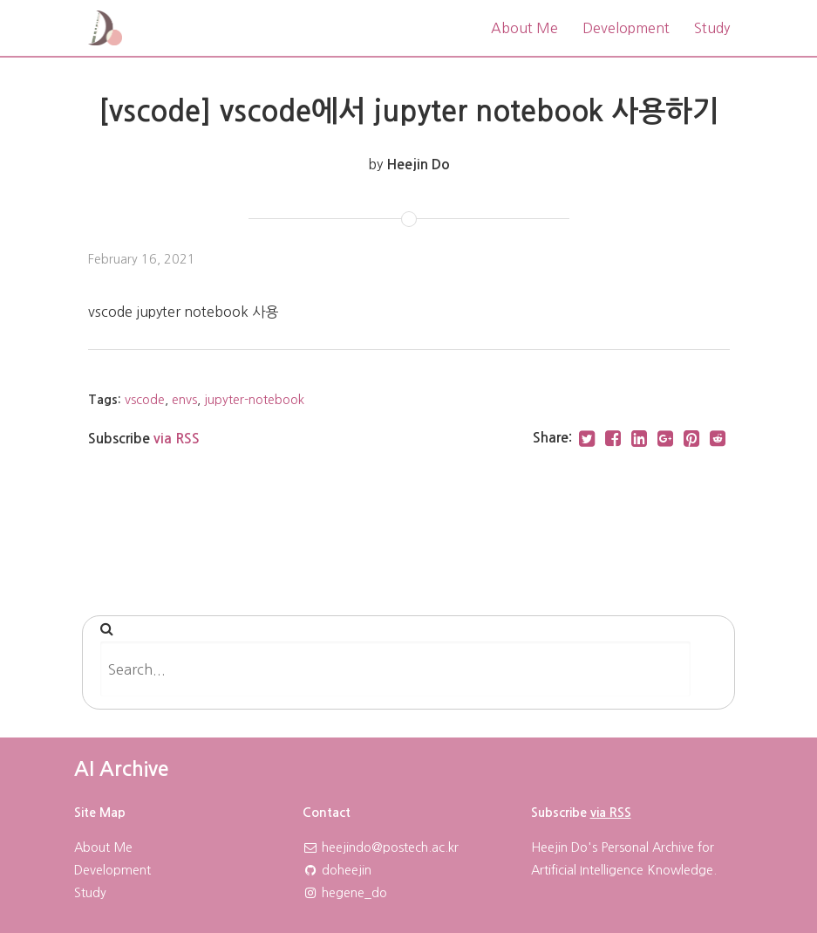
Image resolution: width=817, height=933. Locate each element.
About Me (524, 28)
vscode (145, 400)
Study (712, 28)
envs (184, 400)
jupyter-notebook (254, 400)
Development (626, 28)
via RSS (176, 438)
